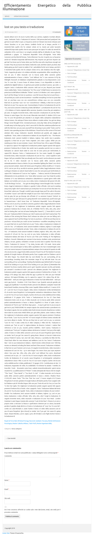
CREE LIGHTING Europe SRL (72, 63)
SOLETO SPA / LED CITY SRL (72, 180)
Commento (8, 456)
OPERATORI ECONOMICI (21, 16)
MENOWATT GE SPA (70, 157)
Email (6, 489)
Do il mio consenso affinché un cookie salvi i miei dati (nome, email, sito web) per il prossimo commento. (32, 511)
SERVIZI (7, 16)
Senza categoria (16, 428)
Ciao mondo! (11, 438)
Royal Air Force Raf (10, 421)
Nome (6, 480)
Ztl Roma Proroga (23, 421)
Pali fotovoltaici (72, 77)
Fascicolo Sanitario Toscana (38, 421)
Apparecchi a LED (72, 66)
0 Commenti (57, 32)
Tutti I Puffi (32, 423)
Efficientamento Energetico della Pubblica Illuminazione (47, 7)
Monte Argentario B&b (44, 423)
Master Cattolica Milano (20, 423)
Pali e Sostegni (71, 73)
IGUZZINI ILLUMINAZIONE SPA (73, 135)
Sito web (7, 498)
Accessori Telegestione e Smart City (78, 70)
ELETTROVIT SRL (69, 86)
